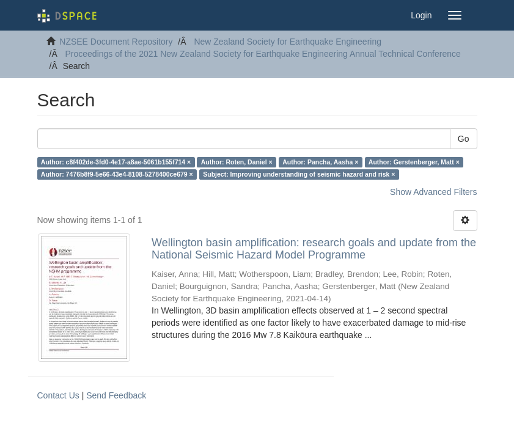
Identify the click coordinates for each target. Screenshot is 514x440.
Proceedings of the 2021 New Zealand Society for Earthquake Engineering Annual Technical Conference (263, 54)
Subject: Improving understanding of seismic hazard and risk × (299, 174)
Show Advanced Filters (433, 192)
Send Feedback (116, 395)
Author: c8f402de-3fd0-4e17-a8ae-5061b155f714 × (116, 162)
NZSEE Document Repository (115, 41)
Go (463, 139)
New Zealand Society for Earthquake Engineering (287, 41)
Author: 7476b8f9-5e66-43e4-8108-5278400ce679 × (117, 174)
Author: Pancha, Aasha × (320, 162)
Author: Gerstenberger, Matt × (414, 162)
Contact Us (58, 395)
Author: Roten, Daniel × (237, 162)
